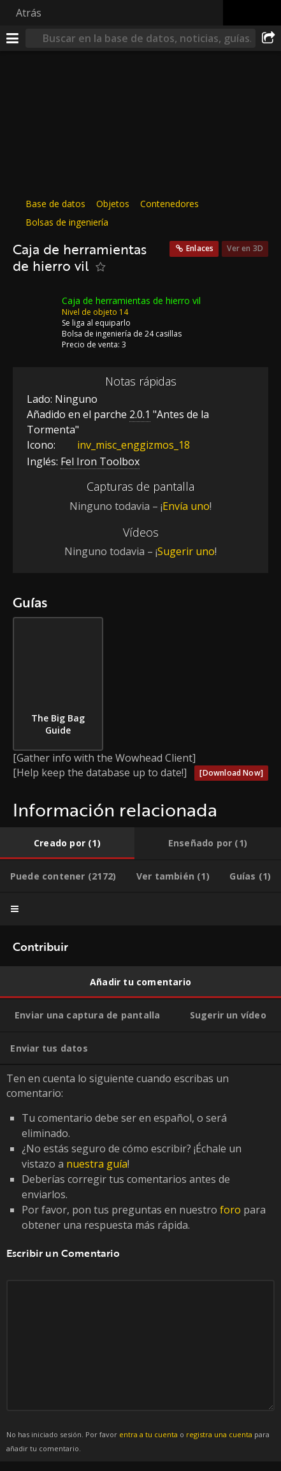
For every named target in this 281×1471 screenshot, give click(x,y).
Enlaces (199, 248)
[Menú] (12, 38)
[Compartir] (268, 38)
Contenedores (169, 204)
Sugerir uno (186, 551)
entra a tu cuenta (148, 1434)
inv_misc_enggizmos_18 (124, 445)
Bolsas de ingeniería (66, 222)
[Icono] (34, 310)
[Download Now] (231, 772)
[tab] (67, 843)
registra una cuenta (219, 1434)
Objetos (112, 204)
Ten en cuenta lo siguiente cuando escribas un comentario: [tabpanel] (140, 1263)
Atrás (28, 13)
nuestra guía (96, 1164)
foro (230, 1210)
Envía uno (186, 506)
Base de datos (55, 204)
